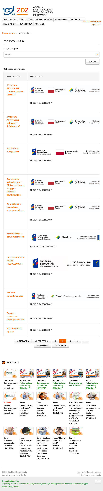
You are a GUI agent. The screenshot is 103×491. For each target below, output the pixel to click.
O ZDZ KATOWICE (44, 20)
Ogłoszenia (61, 20)
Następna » (41, 345)
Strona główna (8, 33)
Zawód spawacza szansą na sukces (15, 316)
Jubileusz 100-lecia (13, 20)
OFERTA (29, 20)
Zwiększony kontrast (91, 21)
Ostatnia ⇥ (59, 345)
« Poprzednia (40, 340)
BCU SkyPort (10, 24)
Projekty (75, 20)
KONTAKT (39, 24)
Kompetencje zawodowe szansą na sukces (15, 206)
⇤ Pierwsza (21, 340)
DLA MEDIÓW (26, 24)
